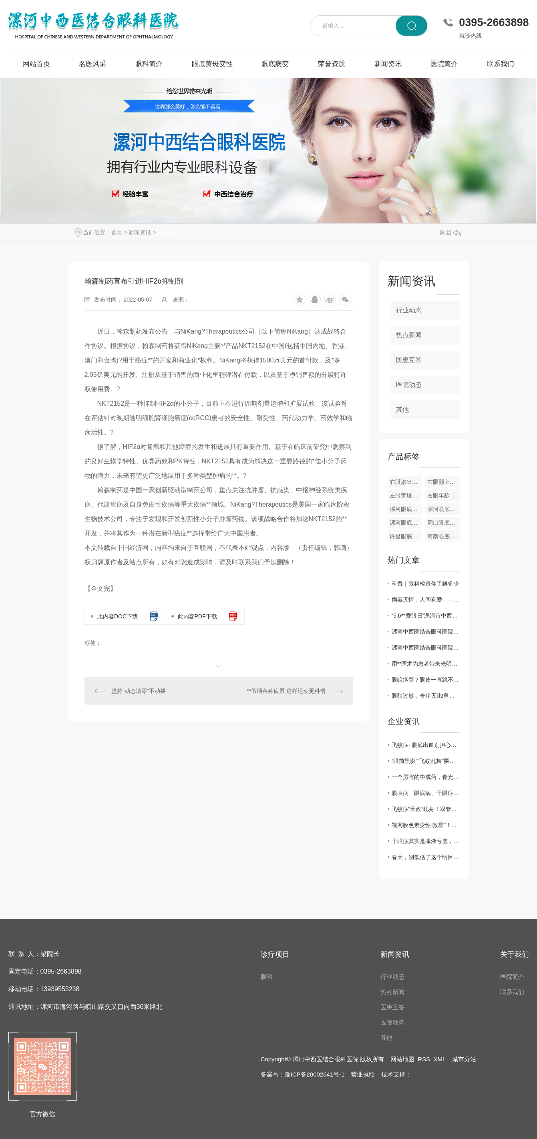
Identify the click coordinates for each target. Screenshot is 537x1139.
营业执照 (363, 1074)
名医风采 (92, 64)
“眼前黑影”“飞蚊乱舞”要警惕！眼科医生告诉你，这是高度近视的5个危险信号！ (426, 761)
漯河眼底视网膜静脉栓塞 (443, 509)
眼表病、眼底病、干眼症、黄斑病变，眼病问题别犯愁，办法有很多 (426, 793)
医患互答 (409, 359)
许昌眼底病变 (406, 536)
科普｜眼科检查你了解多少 (425, 583)
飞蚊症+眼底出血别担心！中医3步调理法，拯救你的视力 (426, 745)
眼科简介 (149, 64)
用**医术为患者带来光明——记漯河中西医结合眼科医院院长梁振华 (426, 663)
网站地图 (402, 1059)
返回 (450, 232)
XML (439, 1059)
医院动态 (409, 384)
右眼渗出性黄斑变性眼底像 (406, 482)
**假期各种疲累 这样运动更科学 (286, 691)
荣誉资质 (331, 64)
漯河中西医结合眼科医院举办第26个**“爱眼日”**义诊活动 (426, 631)
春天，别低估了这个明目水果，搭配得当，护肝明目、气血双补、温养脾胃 (426, 857)
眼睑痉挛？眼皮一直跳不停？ (426, 679)
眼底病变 (275, 64)
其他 (402, 409)
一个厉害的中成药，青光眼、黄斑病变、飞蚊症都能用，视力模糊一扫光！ (426, 777)
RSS (424, 1059)
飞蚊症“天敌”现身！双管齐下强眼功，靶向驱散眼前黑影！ (426, 809)
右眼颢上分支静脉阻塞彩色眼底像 (443, 482)
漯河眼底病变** (406, 522)
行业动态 (168, 232)
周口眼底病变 (443, 522)
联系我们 (500, 64)
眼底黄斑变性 (212, 64)
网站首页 (36, 64)
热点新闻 (409, 335)
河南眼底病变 (443, 536)
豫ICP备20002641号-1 (315, 1074)
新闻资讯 (388, 64)
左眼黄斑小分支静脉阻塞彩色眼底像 (406, 495)
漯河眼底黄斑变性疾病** (406, 509)
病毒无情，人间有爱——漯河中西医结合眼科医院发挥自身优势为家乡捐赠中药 (426, 599)
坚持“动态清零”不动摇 (138, 691)
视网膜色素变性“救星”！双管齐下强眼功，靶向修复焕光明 (426, 825)
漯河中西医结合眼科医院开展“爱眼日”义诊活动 (426, 647)
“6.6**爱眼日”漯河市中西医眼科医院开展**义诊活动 (426, 615)
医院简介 (444, 64)
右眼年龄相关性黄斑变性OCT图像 (443, 495)
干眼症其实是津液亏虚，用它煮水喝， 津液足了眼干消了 (426, 841)
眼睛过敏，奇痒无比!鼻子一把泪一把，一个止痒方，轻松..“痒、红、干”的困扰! (426, 695)
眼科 (267, 976)
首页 (116, 232)
